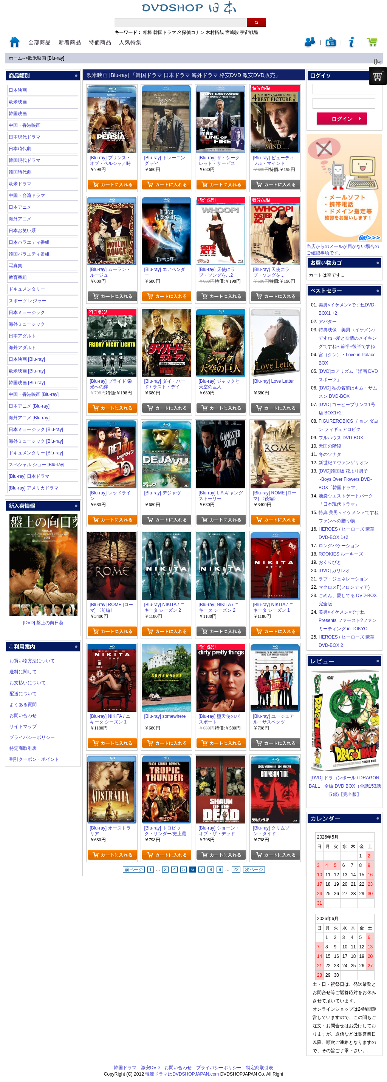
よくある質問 (23, 704)
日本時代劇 (20, 148)
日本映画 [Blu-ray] (27, 359)
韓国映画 (18, 113)
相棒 (147, 32)
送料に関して (23, 671)
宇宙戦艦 (249, 32)
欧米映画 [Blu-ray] (46, 58)
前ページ (134, 869)
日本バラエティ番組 (29, 242)
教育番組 (18, 277)
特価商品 (100, 42)
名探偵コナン (190, 32)
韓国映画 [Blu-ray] (27, 382)
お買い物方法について (32, 660)
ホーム (15, 58)
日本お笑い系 (22, 230)
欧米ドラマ (20, 183)
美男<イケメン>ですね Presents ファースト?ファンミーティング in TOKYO (347, 620)
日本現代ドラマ (24, 137)
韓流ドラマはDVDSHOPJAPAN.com (182, 1074)
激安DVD (150, 1067)
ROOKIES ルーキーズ (341, 554)
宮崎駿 (232, 32)
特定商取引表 (23, 748)
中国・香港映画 (24, 125)
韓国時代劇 (20, 172)
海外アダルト (22, 347)
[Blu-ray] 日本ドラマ (29, 476)
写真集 (15, 265)
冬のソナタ (330, 454)
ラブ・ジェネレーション (343, 579)
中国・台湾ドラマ (27, 195)
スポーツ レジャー (27, 300)
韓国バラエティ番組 (29, 254)
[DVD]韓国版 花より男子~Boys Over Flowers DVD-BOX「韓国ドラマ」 (345, 479)
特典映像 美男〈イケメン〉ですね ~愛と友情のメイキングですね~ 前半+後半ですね (348, 338)
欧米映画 (18, 102)
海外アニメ (20, 219)
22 (236, 869)
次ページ (254, 869)
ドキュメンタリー (27, 289)
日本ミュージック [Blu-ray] (36, 429)
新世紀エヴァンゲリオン (343, 462)
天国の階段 (330, 446)
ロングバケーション (339, 545)
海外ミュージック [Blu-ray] (36, 441)
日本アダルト (22, 336)
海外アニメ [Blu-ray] (29, 417)
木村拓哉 (215, 32)
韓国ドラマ (164, 32)
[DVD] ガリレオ (334, 570)
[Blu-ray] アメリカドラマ (34, 488)
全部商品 (39, 42)
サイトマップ (23, 726)
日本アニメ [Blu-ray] (29, 406)
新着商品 (70, 42)
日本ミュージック (27, 312)
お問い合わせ (23, 715)
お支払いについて (27, 682)
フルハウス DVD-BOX (341, 437)
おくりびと (330, 562)
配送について (23, 693)
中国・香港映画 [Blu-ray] (34, 394)
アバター (328, 321)
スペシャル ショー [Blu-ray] (36, 464)
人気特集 (130, 42)
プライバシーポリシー (32, 737)
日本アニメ (20, 207)
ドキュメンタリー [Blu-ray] (36, 453)
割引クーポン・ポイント (34, 759)
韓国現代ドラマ (24, 160)
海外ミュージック (27, 324)
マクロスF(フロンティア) (344, 587)
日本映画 (18, 90)
